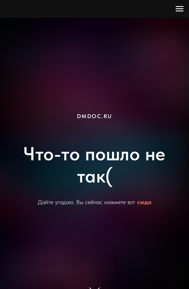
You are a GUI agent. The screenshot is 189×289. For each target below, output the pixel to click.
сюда (144, 202)
